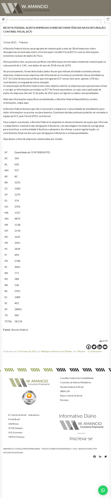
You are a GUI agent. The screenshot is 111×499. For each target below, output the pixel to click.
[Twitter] (94, 346)
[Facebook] (88, 346)
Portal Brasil (14, 419)
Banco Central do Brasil (71, 395)
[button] (103, 490)
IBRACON (65, 391)
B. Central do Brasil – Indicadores (23, 415)
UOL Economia (15, 432)
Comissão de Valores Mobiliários (75, 382)
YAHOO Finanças (16, 437)
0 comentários (95, 351)
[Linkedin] (99, 346)
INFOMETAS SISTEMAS (13, 452)
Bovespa (64, 400)
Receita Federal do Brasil (71, 387)
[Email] (105, 346)
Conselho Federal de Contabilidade (76, 378)
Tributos (14, 20)
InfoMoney (13, 424)
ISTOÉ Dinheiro (15, 428)
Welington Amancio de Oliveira (56, 351)
